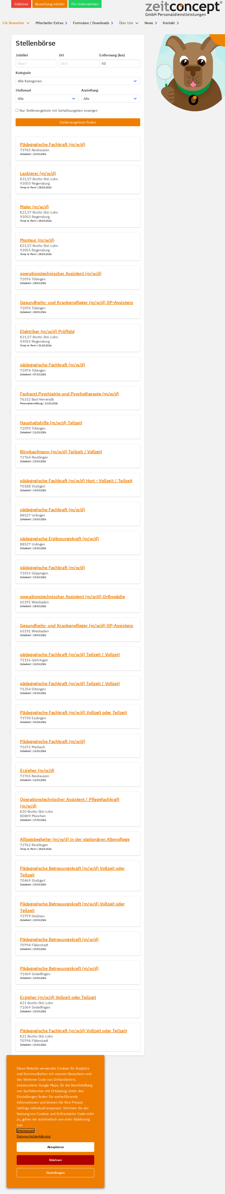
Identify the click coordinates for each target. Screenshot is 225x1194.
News (149, 23)
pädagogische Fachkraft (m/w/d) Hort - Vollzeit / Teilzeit (76, 481)
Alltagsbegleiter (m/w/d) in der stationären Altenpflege (74, 839)
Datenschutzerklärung (33, 1136)
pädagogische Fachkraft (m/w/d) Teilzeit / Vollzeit (70, 654)
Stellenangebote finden (78, 122)
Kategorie (23, 72)
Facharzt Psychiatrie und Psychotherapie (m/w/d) (69, 394)
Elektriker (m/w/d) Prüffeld (47, 331)
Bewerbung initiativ (50, 4)
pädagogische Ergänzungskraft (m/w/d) (59, 538)
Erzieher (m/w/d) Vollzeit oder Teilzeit (58, 997)
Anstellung (89, 90)
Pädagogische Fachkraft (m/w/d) (52, 144)
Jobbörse (21, 4)
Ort (61, 55)
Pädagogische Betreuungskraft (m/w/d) (59, 939)
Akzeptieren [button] (55, 1147)
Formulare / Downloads (91, 23)
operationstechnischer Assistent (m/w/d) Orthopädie (72, 596)
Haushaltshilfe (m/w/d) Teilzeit (51, 423)
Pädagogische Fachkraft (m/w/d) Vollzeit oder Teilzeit (73, 712)
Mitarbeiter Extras (49, 23)
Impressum (25, 1130)
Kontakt (169, 23)
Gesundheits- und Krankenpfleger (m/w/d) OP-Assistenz (76, 302)
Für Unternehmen (85, 4)
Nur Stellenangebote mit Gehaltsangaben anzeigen (57, 110)
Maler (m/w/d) (34, 207)
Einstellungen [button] (55, 1173)
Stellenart (23, 90)
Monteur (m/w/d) (37, 240)
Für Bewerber (13, 23)
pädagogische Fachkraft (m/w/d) (52, 365)
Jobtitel (22, 55)
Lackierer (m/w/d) (38, 173)
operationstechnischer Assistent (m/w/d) (61, 273)
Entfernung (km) (112, 55)
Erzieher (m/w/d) (37, 770)
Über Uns (126, 23)
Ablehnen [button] (55, 1160)
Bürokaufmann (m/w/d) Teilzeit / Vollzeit (61, 452)
